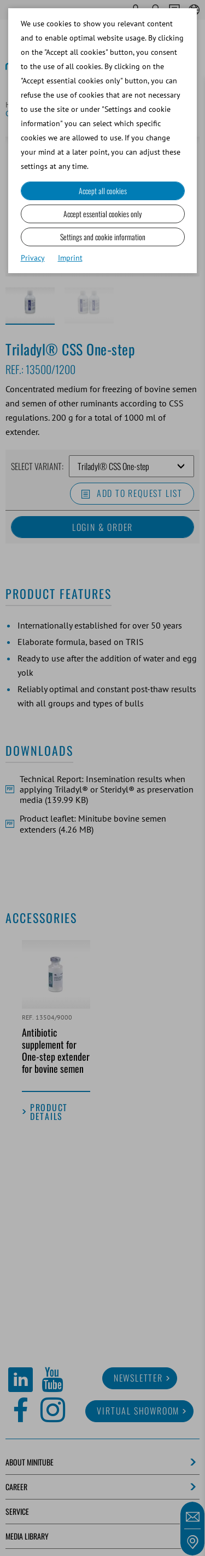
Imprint (70, 258)
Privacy (33, 258)
